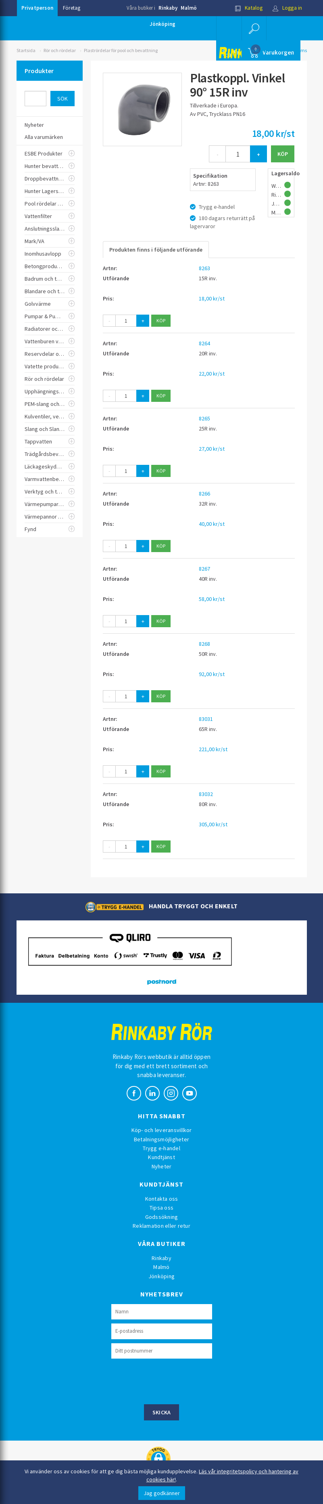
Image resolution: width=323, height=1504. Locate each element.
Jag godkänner (162, 1493)
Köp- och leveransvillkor (161, 1130)
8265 (204, 418)
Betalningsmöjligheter (161, 1139)
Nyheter (162, 1166)
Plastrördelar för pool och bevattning (121, 50)
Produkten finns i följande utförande (155, 249)
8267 (204, 568)
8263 (204, 268)
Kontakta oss (161, 1198)
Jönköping (162, 24)
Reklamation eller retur (161, 1225)
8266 (204, 493)
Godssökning (161, 1216)
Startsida (26, 50)
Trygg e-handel (161, 1148)
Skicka (161, 1412)
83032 (206, 794)
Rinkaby (167, 7)
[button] (254, 28)
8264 (204, 343)
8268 (204, 643)
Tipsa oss (161, 1207)
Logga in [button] (287, 7)
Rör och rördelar (60, 50)
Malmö (189, 7)
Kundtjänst (161, 1157)
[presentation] (172, 1380)
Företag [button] (71, 7)
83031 (206, 719)
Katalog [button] (249, 7)
